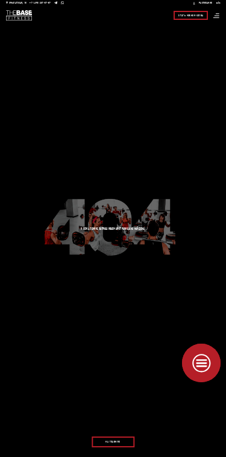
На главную (112, 442)
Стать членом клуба (190, 15)
